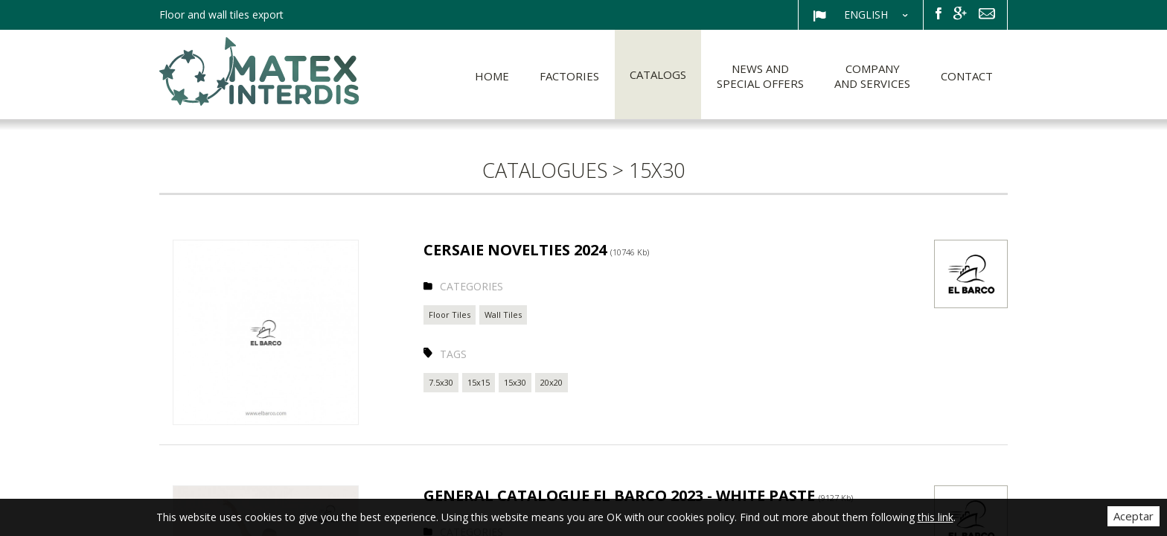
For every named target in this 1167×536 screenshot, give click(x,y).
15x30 (515, 382)
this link (935, 517)
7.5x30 (441, 382)
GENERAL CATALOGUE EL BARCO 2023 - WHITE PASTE (638, 495)
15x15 (478, 382)
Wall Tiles (503, 314)
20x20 (551, 382)
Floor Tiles (449, 314)
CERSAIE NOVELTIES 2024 (536, 250)
